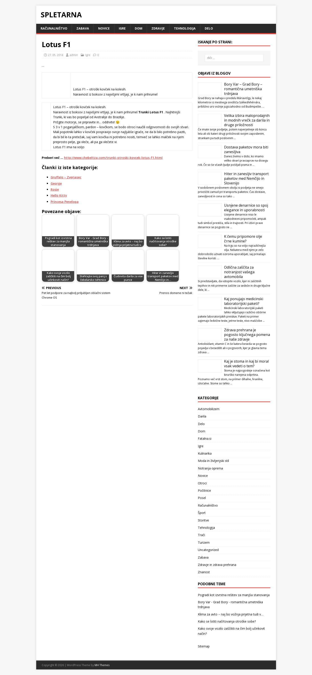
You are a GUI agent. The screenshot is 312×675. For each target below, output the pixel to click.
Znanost (204, 572)
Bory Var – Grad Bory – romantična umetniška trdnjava (243, 89)
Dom (138, 28)
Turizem (204, 542)
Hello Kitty (59, 195)
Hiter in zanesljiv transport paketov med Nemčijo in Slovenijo (246, 178)
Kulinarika (205, 453)
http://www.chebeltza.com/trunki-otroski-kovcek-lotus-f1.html (113, 158)
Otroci (202, 483)
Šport (202, 513)
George (56, 183)
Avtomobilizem (208, 409)
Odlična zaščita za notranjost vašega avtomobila (239, 272)
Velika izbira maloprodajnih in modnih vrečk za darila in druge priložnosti (247, 120)
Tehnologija (185, 28)
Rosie (55, 189)
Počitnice (204, 490)
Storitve (203, 520)
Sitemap (204, 646)
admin (74, 55)
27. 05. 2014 (55, 55)
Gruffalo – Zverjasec (66, 177)
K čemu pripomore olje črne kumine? (243, 239)
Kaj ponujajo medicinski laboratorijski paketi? (243, 301)
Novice (104, 28)
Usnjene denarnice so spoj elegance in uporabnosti (246, 207)
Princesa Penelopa (65, 202)
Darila (202, 416)
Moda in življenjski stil (213, 461)
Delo (209, 28)
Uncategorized (208, 550)
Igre (122, 28)
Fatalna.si (204, 438)
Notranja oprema (210, 468)
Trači (201, 535)
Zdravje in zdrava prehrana (217, 565)
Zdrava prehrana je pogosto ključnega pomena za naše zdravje (247, 335)
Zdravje (158, 28)
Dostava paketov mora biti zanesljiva (246, 149)
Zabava (82, 28)
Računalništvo (54, 28)
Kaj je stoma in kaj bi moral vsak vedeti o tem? (246, 363)
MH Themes (102, 665)
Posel (202, 498)
